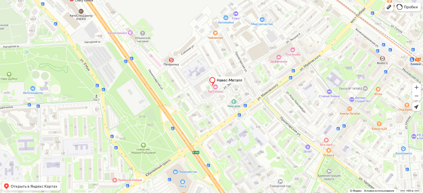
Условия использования (379, 190)
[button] (389, 7)
